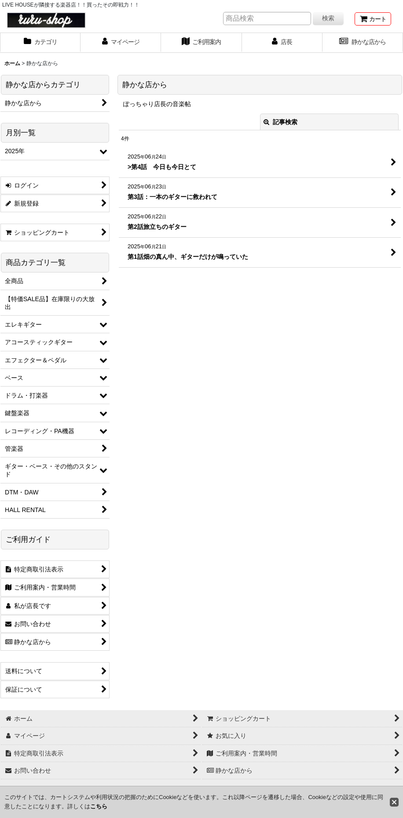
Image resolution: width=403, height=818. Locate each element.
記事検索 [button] (281, 121)
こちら (98, 806)
